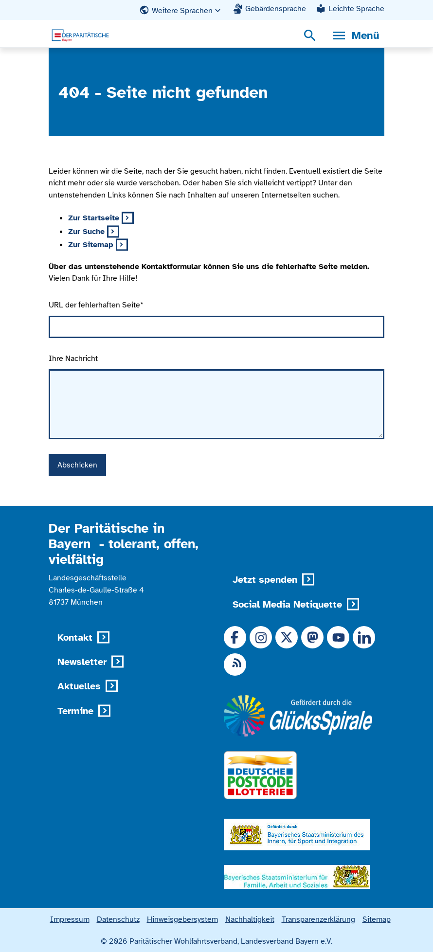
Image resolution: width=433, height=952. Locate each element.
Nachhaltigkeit (249, 919)
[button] (181, 10)
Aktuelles (79, 686)
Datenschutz (118, 919)
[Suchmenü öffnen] (310, 35)
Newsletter (82, 662)
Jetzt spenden (265, 580)
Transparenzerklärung (318, 919)
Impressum (70, 919)
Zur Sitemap (90, 244)
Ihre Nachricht (73, 358)
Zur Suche (86, 231)
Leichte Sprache (356, 8)
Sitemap (376, 919)
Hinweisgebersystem (182, 919)
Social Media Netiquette (287, 604)
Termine (75, 711)
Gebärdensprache (275, 8)
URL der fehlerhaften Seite (96, 305)
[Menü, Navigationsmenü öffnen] (355, 35)
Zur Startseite (93, 218)
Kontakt (74, 637)
